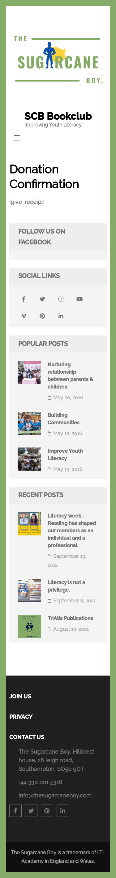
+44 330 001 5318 (40, 782)
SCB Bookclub (58, 116)
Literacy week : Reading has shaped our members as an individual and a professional (72, 530)
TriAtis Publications (70, 618)
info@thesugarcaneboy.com (55, 795)
